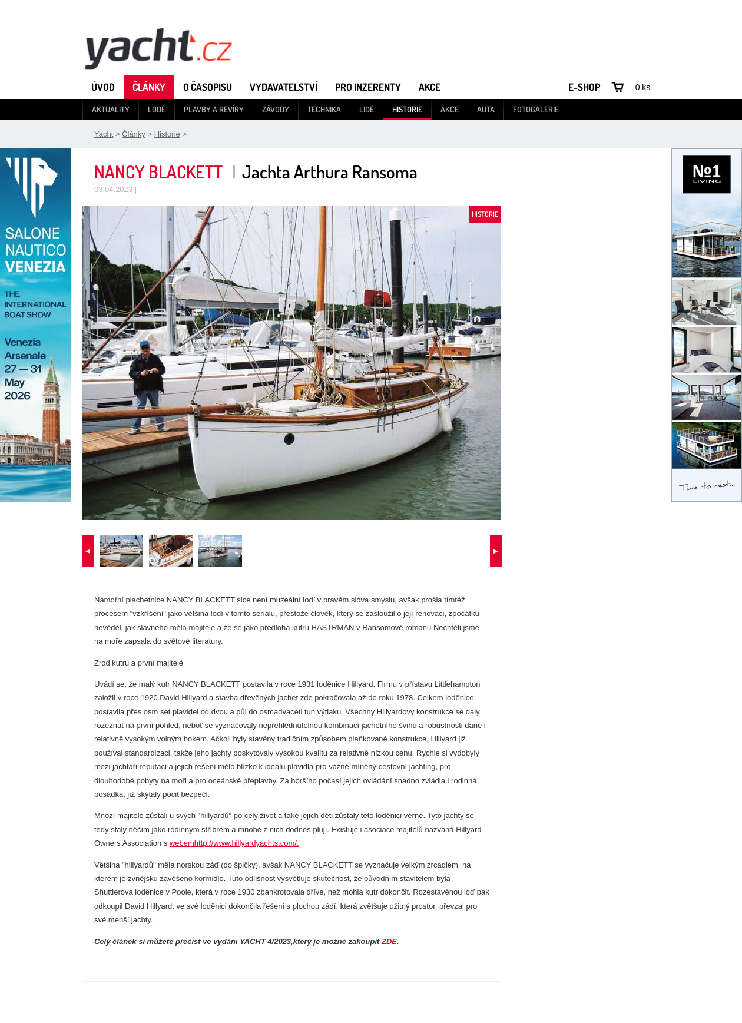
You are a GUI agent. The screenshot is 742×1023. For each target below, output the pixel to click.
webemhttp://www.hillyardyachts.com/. (234, 843)
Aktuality (111, 109)
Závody (275, 109)
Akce (429, 87)
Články (148, 87)
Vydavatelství (283, 87)
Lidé (366, 109)
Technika (324, 109)
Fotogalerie (536, 109)
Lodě (156, 109)
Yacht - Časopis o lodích (157, 48)
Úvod (103, 87)
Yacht (103, 134)
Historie (407, 109)
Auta (486, 109)
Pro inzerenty (368, 87)
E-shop (584, 87)
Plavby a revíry (214, 109)
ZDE (389, 941)
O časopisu (207, 87)
